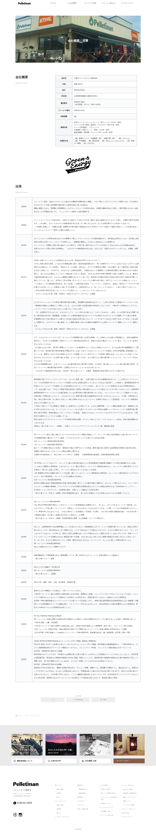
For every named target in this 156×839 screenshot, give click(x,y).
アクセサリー (81, 801)
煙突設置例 (82, 793)
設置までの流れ (105, 789)
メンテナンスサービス (62, 817)
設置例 (59, 793)
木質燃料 (80, 797)
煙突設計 (80, 785)
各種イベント (127, 801)
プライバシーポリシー (128, 809)
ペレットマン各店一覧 (106, 815)
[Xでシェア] (53, 699)
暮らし (59, 797)
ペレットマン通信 (128, 805)
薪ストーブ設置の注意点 (108, 793)
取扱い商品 (60, 789)
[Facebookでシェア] (78, 699)
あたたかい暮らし (128, 789)
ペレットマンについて (106, 807)
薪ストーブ (58, 785)
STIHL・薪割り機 (82, 809)
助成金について (105, 803)
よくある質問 (103, 785)
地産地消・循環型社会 (130, 793)
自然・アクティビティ (130, 797)
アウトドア (80, 805)
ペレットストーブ (60, 801)
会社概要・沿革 (105, 811)
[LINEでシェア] (103, 699)
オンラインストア (126, 817)
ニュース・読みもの (127, 785)
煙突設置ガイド (83, 789)
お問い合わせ (125, 813)
